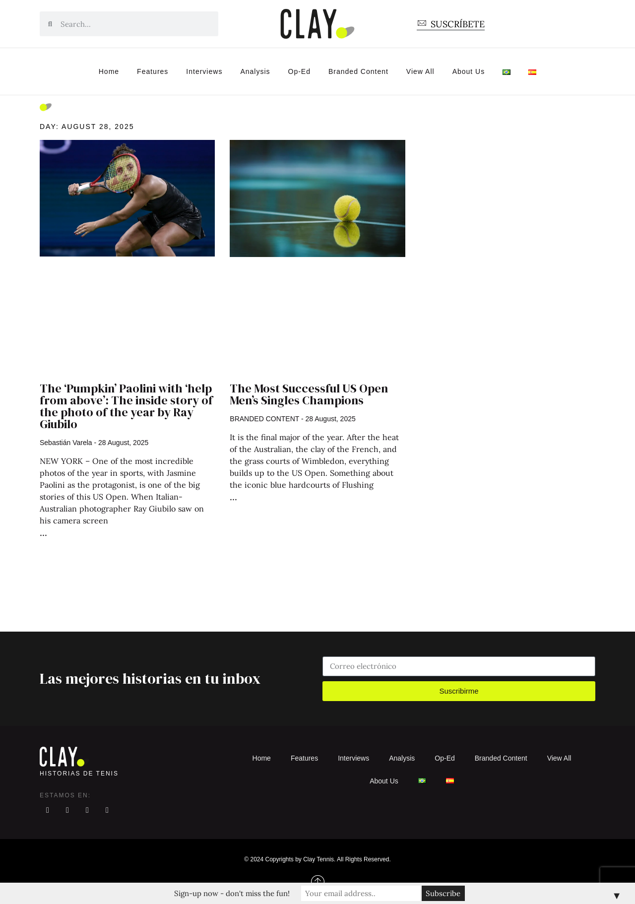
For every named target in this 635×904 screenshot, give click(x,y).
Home (109, 71)
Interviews (204, 71)
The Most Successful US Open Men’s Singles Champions (309, 394)
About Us (468, 71)
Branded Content (358, 71)
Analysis (255, 71)
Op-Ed (299, 71)
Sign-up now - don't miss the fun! (232, 893)
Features (152, 71)
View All (420, 71)
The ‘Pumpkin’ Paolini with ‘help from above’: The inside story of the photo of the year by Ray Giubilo (126, 406)
